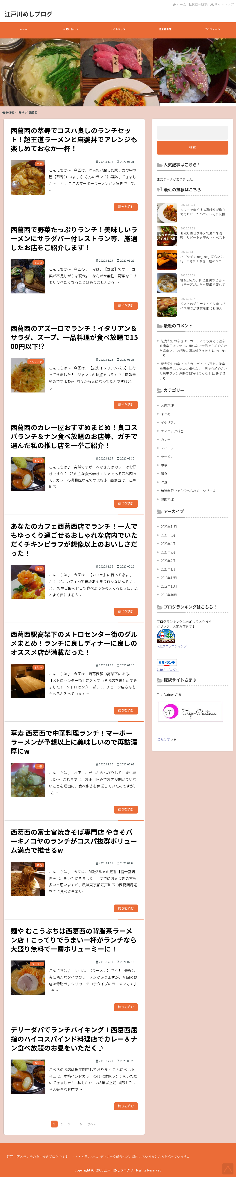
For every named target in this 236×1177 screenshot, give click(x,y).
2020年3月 (168, 552)
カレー (166, 439)
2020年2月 (168, 560)
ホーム (179, 4)
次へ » (91, 1124)
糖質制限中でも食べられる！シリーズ (188, 490)
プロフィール (212, 31)
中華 (164, 465)
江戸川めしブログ (29, 13)
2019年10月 (169, 594)
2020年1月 (168, 569)
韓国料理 (167, 499)
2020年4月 (168, 543)
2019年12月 (169, 577)
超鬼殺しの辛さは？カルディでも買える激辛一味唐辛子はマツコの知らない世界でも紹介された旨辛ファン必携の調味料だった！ (193, 346)
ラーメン (167, 456)
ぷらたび (163, 739)
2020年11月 (169, 526)
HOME (8, 112)
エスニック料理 (172, 431)
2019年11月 (169, 586)
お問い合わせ (71, 31)
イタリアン (169, 422)
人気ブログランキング (172, 646)
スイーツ (167, 448)
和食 (164, 473)
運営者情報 (165, 31)
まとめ (166, 414)
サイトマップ (222, 4)
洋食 (164, 482)
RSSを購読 (199, 4)
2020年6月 (168, 535)
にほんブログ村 (168, 669)
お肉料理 (167, 405)
